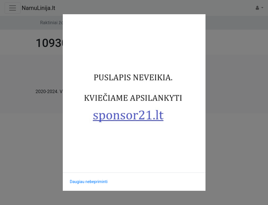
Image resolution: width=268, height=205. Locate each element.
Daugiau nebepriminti (89, 181)
